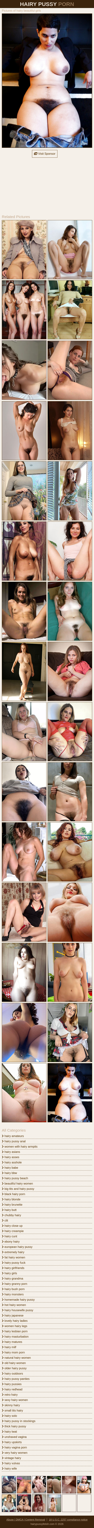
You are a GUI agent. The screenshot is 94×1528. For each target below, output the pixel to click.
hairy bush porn (13, 1289)
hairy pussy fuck (13, 1262)
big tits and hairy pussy (18, 1188)
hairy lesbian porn (15, 1331)
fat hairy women (13, 1257)
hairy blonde (11, 1199)
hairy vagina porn (14, 1447)
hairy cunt (9, 1236)
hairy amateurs (13, 1136)
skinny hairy (11, 1405)
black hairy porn (13, 1194)
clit (5, 1220)
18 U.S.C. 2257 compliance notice (68, 1519)
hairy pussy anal (14, 1141)
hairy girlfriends (13, 1268)
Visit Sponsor (44, 153)
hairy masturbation (15, 1336)
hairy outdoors (12, 1373)
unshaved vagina (14, 1436)
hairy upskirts (12, 1442)
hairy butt (9, 1209)
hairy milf (9, 1347)
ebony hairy (11, 1241)
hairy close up (12, 1225)
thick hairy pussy (14, 1426)
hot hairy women (14, 1304)
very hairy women (14, 1452)
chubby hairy (11, 1215)
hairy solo (9, 1415)
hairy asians (11, 1151)
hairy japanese (13, 1315)
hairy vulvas (11, 1463)
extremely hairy (13, 1252)
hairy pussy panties (15, 1378)
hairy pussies (12, 1384)
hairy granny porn (14, 1283)
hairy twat (9, 1431)
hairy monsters (13, 1294)
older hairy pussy (14, 1368)
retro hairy (10, 1394)
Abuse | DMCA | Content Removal (25, 1519)
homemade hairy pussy (18, 1299)
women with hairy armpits (19, 1146)
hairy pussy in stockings (18, 1421)
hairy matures (12, 1341)
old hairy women (14, 1363)
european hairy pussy (17, 1246)
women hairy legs (14, 1326)
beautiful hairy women (17, 1183)
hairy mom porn (13, 1352)
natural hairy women (16, 1357)
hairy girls (9, 1273)
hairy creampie (13, 1231)
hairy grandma (12, 1278)
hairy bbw (9, 1173)
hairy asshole (12, 1162)
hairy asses (10, 1157)
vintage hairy (11, 1458)
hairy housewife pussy (17, 1310)
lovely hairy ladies (15, 1320)
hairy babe (10, 1167)
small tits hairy (12, 1410)
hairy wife (9, 1468)
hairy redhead (12, 1389)
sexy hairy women (15, 1400)
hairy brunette (12, 1204)
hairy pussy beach (15, 1178)
